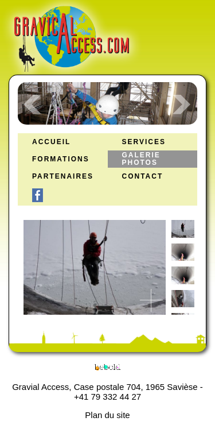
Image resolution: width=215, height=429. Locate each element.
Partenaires (62, 176)
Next (182, 104)
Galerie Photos (141, 159)
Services (144, 142)
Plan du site (107, 415)
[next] (180, 298)
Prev (33, 104)
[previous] (180, 237)
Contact (142, 176)
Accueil (51, 142)
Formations (60, 159)
